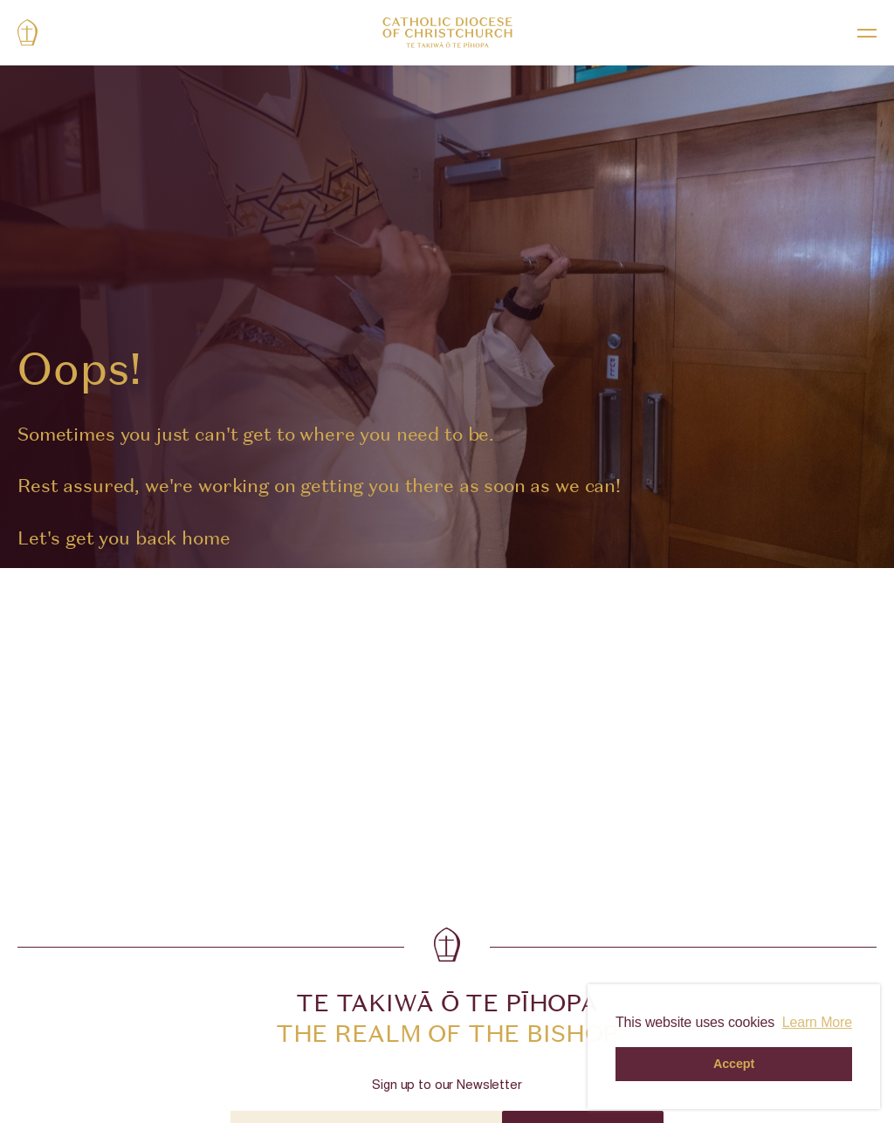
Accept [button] (733, 1064)
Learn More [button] (817, 1022)
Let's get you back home (123, 538)
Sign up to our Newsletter (446, 1085)
